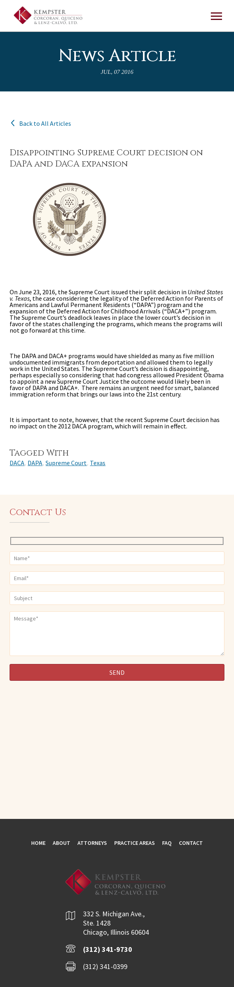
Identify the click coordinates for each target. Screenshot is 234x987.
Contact (191, 842)
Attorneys (92, 842)
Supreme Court (66, 463)
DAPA (35, 463)
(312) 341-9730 (107, 949)
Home (38, 842)
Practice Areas (134, 842)
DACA (17, 463)
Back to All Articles (40, 123)
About (61, 842)
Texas (97, 463)
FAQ (167, 842)
